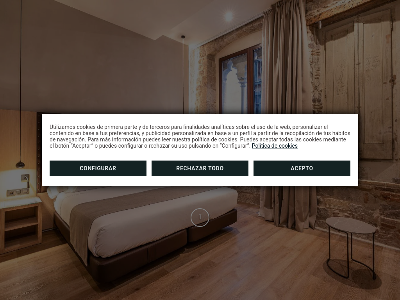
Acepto (302, 168)
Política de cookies (275, 146)
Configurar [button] (98, 168)
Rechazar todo (199, 168)
